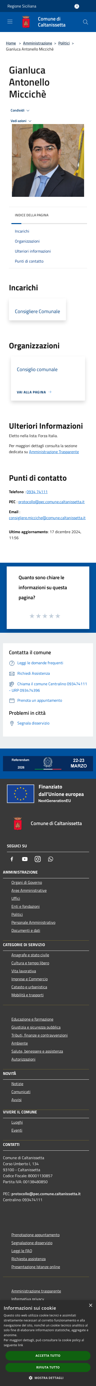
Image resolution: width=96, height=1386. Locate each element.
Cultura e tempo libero (30, 963)
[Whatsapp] (51, 859)
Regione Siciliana (21, 6)
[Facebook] (12, 859)
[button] (48, 1377)
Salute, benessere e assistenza (37, 1051)
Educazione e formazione (32, 1019)
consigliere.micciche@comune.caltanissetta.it (47, 518)
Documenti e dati (25, 930)
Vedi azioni (22, 121)
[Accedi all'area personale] (77, 6)
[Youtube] (25, 859)
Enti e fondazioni (25, 906)
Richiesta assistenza (28, 1259)
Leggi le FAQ (21, 1251)
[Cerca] (86, 22)
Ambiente (19, 1043)
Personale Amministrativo (33, 922)
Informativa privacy (27, 1299)
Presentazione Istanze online (35, 1267)
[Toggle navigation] (10, 22)
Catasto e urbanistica (29, 987)
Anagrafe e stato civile (30, 955)
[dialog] (48, 1343)
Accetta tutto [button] (47, 1355)
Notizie (17, 1084)
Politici (64, 43)
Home (11, 43)
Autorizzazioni (23, 1059)
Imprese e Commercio (29, 979)
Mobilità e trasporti (27, 995)
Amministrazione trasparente (36, 1291)
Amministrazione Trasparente (54, 452)
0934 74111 (37, 492)
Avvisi (16, 1100)
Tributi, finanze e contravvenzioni (39, 1035)
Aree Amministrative (29, 890)
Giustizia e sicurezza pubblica (36, 1027)
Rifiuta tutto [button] (48, 1367)
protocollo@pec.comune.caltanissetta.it (51, 502)
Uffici (15, 898)
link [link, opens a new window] (20, 1345)
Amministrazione (37, 43)
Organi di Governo (26, 882)
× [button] (90, 1305)
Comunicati (21, 1092)
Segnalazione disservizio (31, 1243)
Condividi (21, 111)
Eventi (16, 1130)
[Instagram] (38, 859)
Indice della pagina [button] (31, 215)
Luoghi (17, 1122)
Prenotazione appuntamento (35, 1235)
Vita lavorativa (23, 971)
